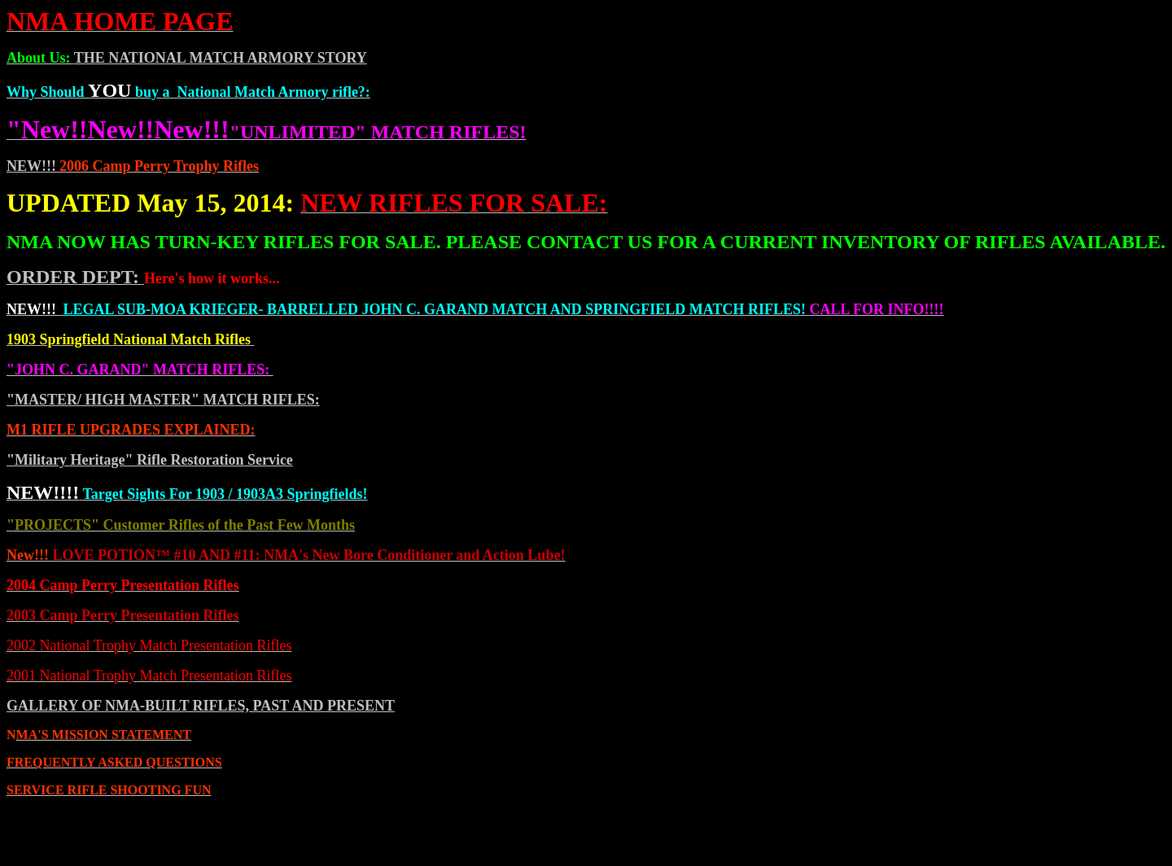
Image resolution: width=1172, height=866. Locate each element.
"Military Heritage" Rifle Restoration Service (150, 460)
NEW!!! (31, 166)
